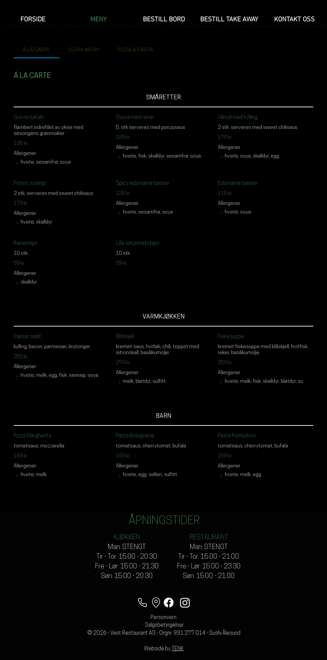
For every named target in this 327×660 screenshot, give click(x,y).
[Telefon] (142, 602)
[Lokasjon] (156, 602)
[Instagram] (184, 602)
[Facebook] (168, 602)
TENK (177, 649)
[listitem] (43, 163)
